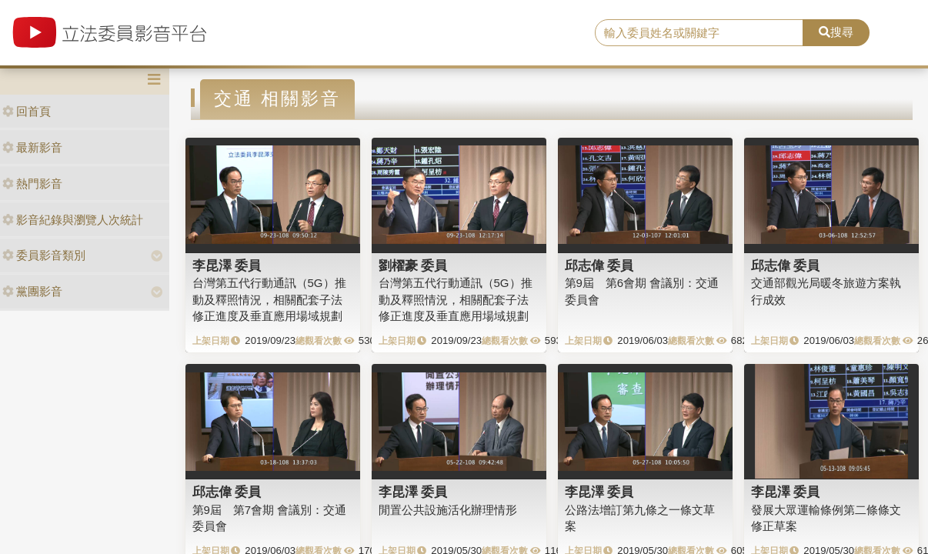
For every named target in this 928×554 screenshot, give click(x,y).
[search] (699, 33)
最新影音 (32, 147)
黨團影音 (32, 291)
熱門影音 (32, 183)
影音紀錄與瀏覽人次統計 (72, 219)
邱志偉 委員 (599, 265)
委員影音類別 (43, 255)
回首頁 (26, 111)
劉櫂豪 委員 (413, 265)
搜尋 (836, 31)
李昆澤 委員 (227, 265)
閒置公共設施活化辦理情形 (448, 509)
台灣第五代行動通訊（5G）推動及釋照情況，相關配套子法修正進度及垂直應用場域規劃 (269, 299)
